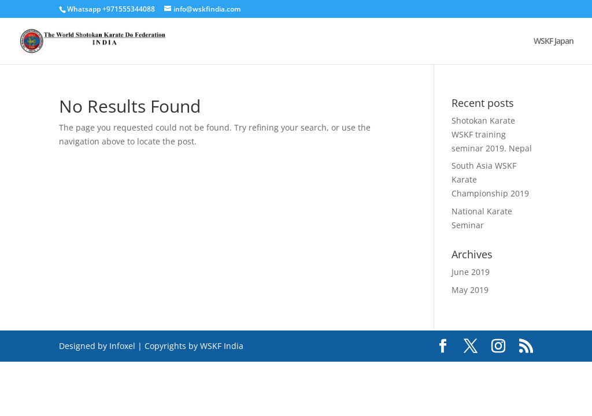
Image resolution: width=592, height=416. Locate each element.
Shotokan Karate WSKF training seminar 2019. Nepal (492, 134)
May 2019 (470, 289)
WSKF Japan (554, 41)
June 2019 (471, 271)
